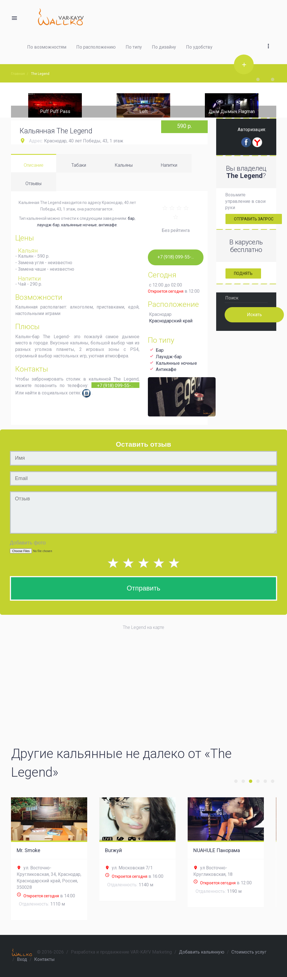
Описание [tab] (33, 165)
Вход (22, 959)
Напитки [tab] (169, 165)
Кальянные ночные (176, 363)
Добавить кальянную (201, 952)
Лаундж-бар (169, 356)
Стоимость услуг (248, 952)
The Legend (40, 74)
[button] (268, 39)
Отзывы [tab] (33, 183)
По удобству (199, 47)
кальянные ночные (79, 225)
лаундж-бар (48, 225)
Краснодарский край (170, 321)
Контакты (44, 959)
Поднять (243, 273)
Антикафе (166, 369)
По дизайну (164, 47)
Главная (18, 73)
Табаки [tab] (78, 165)
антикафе (107, 225)
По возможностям (46, 47)
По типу (134, 47)
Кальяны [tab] (124, 165)
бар (131, 218)
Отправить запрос (253, 219)
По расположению (96, 47)
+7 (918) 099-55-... (115, 385)
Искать (254, 314)
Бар (160, 350)
